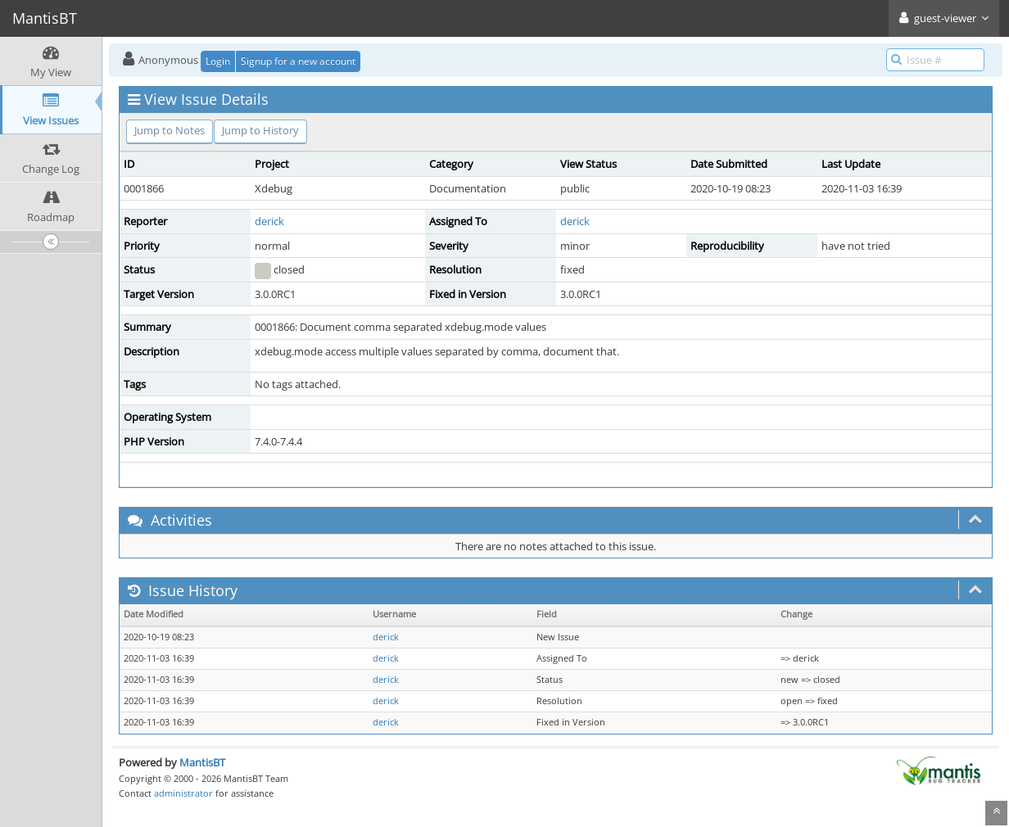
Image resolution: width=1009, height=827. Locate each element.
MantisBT (202, 762)
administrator (183, 793)
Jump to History (260, 130)
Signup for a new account (298, 61)
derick (269, 221)
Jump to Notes (169, 130)
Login (218, 61)
